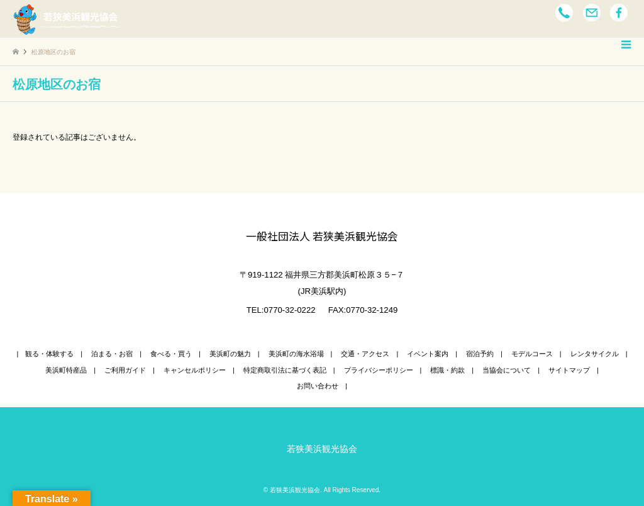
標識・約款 (447, 370)
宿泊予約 (480, 353)
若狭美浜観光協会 (322, 449)
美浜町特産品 (66, 370)
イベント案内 (427, 353)
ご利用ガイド (125, 370)
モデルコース (532, 353)
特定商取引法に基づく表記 (284, 370)
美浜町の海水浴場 (296, 353)
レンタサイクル (594, 353)
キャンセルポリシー (195, 370)
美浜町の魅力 (230, 353)
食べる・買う (171, 353)
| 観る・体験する (45, 353)
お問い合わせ (317, 386)
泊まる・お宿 (112, 353)
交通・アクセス (365, 353)
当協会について (506, 370)
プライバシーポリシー (378, 370)
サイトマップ (569, 370)
